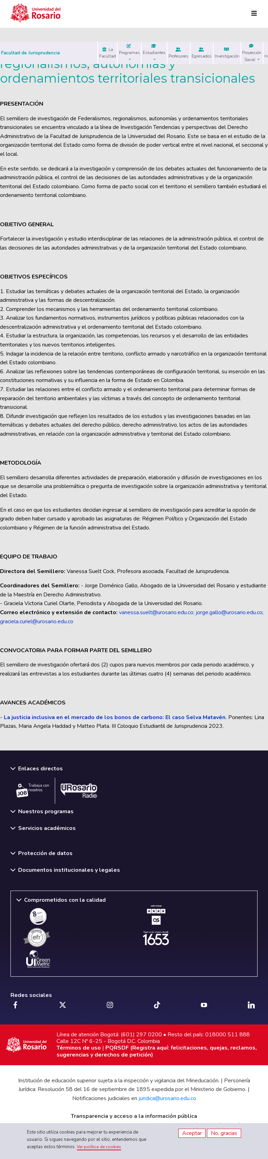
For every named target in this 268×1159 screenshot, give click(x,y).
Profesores (178, 53)
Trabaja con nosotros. (32, 790)
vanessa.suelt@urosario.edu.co (156, 612)
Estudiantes (154, 49)
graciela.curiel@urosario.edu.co (36, 621)
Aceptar (192, 1133)
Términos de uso (79, 1048)
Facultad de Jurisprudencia (30, 53)
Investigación (227, 53)
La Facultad (107, 53)
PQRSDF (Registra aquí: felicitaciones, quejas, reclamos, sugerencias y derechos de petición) (157, 1051)
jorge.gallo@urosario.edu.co (229, 612)
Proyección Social (251, 53)
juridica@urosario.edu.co (167, 1098)
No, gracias (224, 1133)
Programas (129, 49)
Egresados (202, 53)
